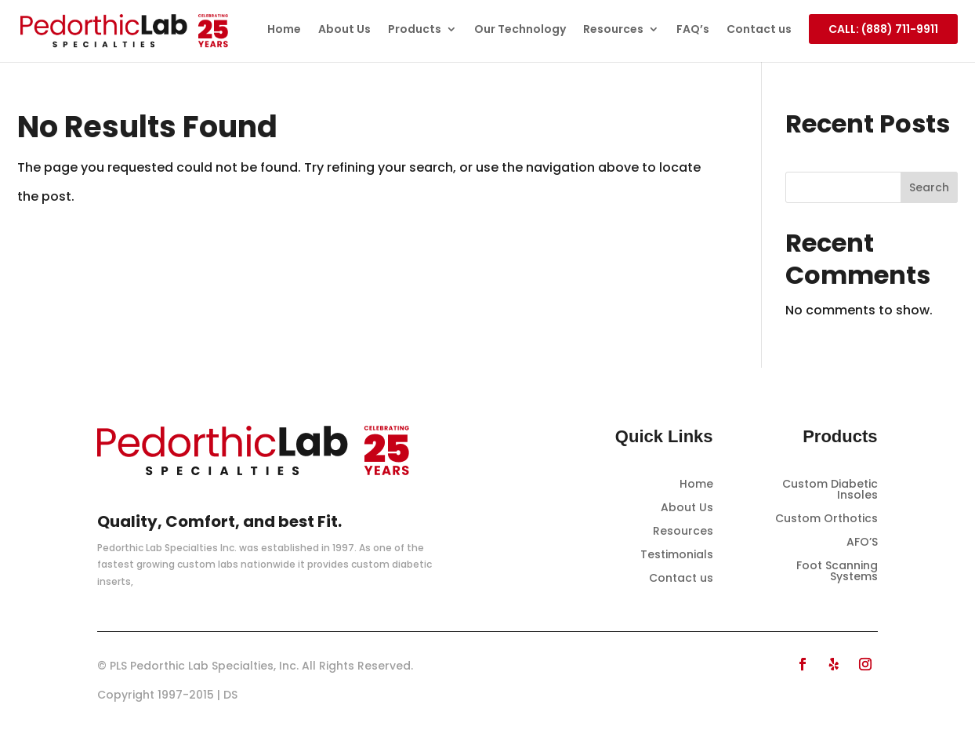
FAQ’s (692, 30)
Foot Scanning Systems (837, 572)
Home (284, 30)
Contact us (759, 30)
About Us (344, 30)
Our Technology (520, 30)
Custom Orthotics (826, 519)
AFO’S (862, 543)
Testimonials (676, 555)
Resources (613, 30)
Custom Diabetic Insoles (830, 490)
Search (929, 187)
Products (414, 30)
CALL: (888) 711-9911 (883, 29)
